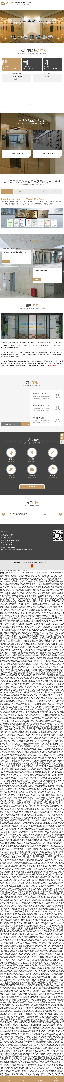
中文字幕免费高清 (45, 615)
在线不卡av (16, 677)
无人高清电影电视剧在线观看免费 (54, 987)
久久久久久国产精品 (25, 669)
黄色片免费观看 (55, 586)
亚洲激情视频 (3, 794)
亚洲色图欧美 (12, 681)
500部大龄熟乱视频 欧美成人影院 (12, 643)
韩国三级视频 (25, 1065)
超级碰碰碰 (7, 871)
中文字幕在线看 (12, 632)
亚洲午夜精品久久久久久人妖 (25, 609)
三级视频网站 (7, 618)
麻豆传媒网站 (30, 984)
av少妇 (42, 715)
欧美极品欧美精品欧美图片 (27, 575)
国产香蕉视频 (40, 803)
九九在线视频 (24, 1050)
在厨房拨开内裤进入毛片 (55, 979)
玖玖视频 (14, 1059)
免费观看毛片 (15, 809)
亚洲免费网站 (33, 931)
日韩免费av (31, 1011)
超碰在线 (27, 680)
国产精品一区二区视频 (48, 771)
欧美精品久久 (41, 709)
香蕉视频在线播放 (49, 669)
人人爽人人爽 (26, 641)
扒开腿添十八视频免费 (32, 601)
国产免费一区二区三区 (23, 780)
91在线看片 (40, 763)
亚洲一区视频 (27, 1062)
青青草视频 (51, 734)
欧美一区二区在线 (19, 603)
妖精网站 (42, 694)
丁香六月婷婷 (19, 703)
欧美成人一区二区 (6, 709)
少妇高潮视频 (42, 732)
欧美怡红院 (40, 745)
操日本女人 (39, 677)
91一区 (20, 752)
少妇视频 (8, 780)
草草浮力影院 (13, 694)
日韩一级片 (32, 649)
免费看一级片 (28, 837)
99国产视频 (34, 712)
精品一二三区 (53, 854)
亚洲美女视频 (3, 714)
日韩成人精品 (3, 621)
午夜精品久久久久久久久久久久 (28, 598)
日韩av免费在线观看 (44, 936)
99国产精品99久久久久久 (29, 643)
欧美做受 (36, 765)
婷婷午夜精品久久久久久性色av (48, 638)
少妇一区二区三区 (33, 1010)
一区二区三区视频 (43, 825)
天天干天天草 (23, 581)
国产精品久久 (50, 777)
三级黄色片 (16, 779)
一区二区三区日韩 (35, 916)
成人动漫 (12, 917)
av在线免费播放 (32, 631)
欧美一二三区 (40, 1072)
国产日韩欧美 (36, 672)
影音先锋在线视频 (32, 745)
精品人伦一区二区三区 (36, 627)
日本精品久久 (16, 853)
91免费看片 (29, 624)
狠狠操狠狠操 (21, 590)
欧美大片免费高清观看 (48, 590)
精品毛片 (18, 626)
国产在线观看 (21, 1052)
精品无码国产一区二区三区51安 (13, 854)
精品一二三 (39, 686)
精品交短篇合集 (13, 783)
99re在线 (46, 763)
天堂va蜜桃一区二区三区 (42, 647)
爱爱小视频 (9, 956)
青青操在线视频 (52, 631)
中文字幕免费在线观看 (6, 853)
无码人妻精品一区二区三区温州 (41, 944)
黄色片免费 (46, 834)
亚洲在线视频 (51, 779)
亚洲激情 (38, 939)
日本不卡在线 (36, 618)
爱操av (29, 606)
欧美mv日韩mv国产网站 (13, 822)
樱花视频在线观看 (49, 964)
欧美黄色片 (54, 1035)
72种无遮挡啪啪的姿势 (42, 1053)
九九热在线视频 (19, 720)
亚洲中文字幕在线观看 (16, 928)
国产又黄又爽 (59, 910)
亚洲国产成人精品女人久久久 (40, 1038)
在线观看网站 (13, 768)
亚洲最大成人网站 (21, 905)
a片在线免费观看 (24, 940)
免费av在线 (59, 799)
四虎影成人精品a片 (24, 627)
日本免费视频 (58, 934)
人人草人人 (3, 597)
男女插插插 (51, 587)
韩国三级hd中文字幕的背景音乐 (36, 581)
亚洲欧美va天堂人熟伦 (52, 717)
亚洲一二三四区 (36, 1035)
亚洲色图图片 (20, 961)
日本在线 (13, 908)
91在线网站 (34, 734)
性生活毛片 (19, 1073)
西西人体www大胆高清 (17, 1036)
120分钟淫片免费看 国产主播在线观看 (31, 737)
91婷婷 (57, 862)
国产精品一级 (40, 681)
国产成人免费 (56, 1070)
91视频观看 (21, 837)
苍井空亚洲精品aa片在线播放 (14, 640)
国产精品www (37, 698)
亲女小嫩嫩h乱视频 (51, 1008)
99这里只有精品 (18, 686)
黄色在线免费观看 (14, 828)
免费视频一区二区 (20, 911)
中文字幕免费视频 (14, 578)
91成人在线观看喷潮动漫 (26, 748)
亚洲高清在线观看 (26, 862)
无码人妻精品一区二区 (14, 743)
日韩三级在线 (55, 575)
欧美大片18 (37, 759)
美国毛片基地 (43, 609)
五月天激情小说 (35, 694)
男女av (43, 887)
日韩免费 (32, 752)
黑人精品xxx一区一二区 (27, 1024)
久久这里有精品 (15, 586)
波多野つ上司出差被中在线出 (50, 725)
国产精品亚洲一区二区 (29, 583)
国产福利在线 (34, 732)
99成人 (10, 677)
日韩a (19, 833)
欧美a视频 (23, 822)
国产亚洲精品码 (14, 615)
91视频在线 (60, 1045)
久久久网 (23, 1035)
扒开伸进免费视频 (42, 631)
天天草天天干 (19, 638)
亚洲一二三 (29, 1042)
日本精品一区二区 (5, 908)
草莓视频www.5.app (47, 769)
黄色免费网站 (5, 788)
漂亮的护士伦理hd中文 (23, 768)
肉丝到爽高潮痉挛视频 (49, 911)
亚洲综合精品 (19, 660)
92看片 (18, 737)
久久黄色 (56, 820)
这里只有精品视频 (7, 868)
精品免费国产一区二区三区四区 (41, 664)
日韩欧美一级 (12, 950)
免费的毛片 (23, 934)
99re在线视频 (30, 1047)
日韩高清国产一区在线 (20, 771)
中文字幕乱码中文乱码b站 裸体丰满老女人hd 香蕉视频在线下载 (28, 683)
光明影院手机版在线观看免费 (30, 640)
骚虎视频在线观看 (22, 819)
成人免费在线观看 (28, 765)
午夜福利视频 (15, 803)
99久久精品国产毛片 (40, 984)
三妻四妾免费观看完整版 (40, 1015)
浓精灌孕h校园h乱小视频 (55, 850)
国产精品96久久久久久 (6, 836)
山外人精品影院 (49, 729)
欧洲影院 (39, 874)
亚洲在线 (13, 663)
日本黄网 (12, 754)
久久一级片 (21, 680)
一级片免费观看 (30, 1002)
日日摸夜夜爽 (15, 581)
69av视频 (26, 817)
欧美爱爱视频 (21, 880)
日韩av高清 (9, 933)
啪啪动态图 (59, 907)
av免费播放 (28, 681)
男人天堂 (34, 709)
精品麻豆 (50, 879)
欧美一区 (49, 1052)
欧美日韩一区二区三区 (24, 820)
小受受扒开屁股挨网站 (6, 900)
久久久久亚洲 (35, 678)
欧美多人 (22, 615)
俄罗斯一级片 (30, 934)
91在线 (50, 768)
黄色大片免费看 (21, 914)
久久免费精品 (13, 988)
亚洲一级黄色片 (8, 1072)
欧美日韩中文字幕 (55, 1039)
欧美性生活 (60, 654)
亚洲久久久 (27, 868)
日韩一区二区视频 (32, 675)
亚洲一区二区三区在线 (23, 973)
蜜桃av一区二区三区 (29, 775)
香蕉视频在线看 (27, 664)
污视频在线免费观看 (5, 809)
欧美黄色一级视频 (32, 589)
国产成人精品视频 (16, 651)
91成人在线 (10, 597)
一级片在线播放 (23, 677)
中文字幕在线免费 (32, 726)
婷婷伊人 (4, 797)
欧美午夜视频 (29, 967)
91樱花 (42, 792)
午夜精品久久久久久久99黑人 (42, 860)
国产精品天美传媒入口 (23, 634)
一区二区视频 (32, 962)
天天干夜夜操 (42, 885)
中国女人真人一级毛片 (42, 718)
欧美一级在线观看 (24, 580)
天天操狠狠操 (48, 937)
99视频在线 (52, 640)
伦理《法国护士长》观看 (11, 834)
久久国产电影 (21, 635)
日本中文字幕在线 (47, 848)
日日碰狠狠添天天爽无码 (53, 735)
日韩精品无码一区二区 (32, 1067)
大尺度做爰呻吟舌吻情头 (29, 1056)
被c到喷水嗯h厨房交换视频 (48, 751)
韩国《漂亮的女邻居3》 (25, 811)
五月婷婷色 (25, 937)
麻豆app (49, 928)
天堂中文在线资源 (42, 626)
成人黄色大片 (44, 965)
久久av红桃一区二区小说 (15, 751)
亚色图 (2, 897)
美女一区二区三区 (33, 671)
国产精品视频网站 (56, 728)
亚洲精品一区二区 (45, 766)
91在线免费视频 (35, 743)
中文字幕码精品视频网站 (17, 848)
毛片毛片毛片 (51, 1068)
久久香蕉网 (41, 1039)
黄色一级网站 (34, 680)
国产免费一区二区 (46, 607)
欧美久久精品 (41, 589)
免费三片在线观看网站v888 (12, 843)
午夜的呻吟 (28, 615)
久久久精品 (31, 833)
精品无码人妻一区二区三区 (40, 577)
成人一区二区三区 (48, 635)
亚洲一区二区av (27, 976)
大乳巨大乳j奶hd (53, 866)
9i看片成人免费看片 (22, 802)
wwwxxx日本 (60, 772)
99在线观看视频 (9, 735)
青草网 (41, 714)
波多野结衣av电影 (27, 991)
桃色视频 (16, 968)
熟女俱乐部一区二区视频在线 (21, 836)
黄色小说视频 (28, 661)
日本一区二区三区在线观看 (37, 1013)
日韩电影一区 (3, 772)
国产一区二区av (48, 703)
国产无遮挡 (31, 903)
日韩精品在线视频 (21, 908)
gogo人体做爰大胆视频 (35, 834)
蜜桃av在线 (10, 825)
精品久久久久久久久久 (33, 688)
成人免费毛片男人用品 (42, 620)
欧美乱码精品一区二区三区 (10, 627)
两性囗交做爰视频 (35, 940)
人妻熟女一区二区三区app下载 (36, 1070)
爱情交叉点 (56, 883)
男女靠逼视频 (18, 587)
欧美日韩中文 (20, 760)
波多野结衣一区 (31, 1044)
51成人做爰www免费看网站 (34, 822)
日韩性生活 (46, 945)
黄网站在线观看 (9, 897)
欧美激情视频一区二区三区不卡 (29, 684)
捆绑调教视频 (38, 785)
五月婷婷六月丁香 (25, 610)
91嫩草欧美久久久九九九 (40, 930)
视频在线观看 (9, 695)
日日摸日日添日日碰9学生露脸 (18, 1064)
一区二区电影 (23, 1044)
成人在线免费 (52, 871)
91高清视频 (31, 785)
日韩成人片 (13, 635)
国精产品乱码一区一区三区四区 (45, 597)
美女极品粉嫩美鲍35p (27, 621)
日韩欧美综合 (45, 580)
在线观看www (35, 1027)
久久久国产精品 (19, 1068)
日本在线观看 (9, 974)
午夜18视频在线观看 (27, 759)
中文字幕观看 (7, 970)
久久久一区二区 (57, 732)
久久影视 (43, 777)
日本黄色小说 (19, 717)
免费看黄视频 (4, 708)
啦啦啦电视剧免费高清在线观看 (49, 759)
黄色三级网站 (24, 951)
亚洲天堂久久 (28, 800)
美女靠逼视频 (40, 1059)
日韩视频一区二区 (58, 743)
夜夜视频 (7, 1007)
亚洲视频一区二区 (54, 612)
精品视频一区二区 (41, 914)
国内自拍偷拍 (16, 840)
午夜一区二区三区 (30, 1052)
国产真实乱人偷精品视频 (11, 595)
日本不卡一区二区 (58, 695)
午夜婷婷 (34, 606)
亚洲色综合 (32, 658)
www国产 (18, 1070)
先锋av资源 (13, 666)
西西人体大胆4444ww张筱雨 (34, 950)
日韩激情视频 (13, 896)
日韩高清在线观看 (51, 893)
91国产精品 (51, 577)
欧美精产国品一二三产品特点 (55, 1027)
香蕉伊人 (7, 754)
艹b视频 (2, 802)
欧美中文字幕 (25, 626)
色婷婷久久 (36, 794)
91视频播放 (39, 786)
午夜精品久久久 (46, 617)
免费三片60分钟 (41, 735)
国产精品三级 (52, 677)
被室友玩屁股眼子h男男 (15, 701)
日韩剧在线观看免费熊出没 (17, 944)
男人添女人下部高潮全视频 (12, 934)
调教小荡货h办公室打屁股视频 (10, 925)
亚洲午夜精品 (10, 638)
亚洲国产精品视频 (13, 580)
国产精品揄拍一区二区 (40, 994)
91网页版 (30, 930)
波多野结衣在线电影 (55, 674)
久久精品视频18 (26, 678)
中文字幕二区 (58, 683)
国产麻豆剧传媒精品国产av (41, 826)
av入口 (55, 760)
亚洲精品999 (53, 746)
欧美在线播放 (10, 927)
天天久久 (51, 742)
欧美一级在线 (45, 831)
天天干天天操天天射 (57, 595)
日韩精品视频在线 (5, 644)
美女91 (41, 680)
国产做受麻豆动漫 (43, 671)
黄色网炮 (14, 634)
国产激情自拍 (36, 624)
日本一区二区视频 (30, 632)
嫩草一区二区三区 (58, 643)
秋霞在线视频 (26, 751)
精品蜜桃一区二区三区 (39, 907)
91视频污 (16, 669)
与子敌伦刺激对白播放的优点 (31, 714)
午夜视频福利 (45, 1025)
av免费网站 (40, 840)
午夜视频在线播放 (18, 805)
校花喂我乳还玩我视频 (35, 788)
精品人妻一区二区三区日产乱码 (51, 646)
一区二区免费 (49, 775)
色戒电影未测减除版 (30, 720)
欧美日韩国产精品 (9, 584)
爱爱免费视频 (58, 587)
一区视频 (59, 897)
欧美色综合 (30, 695)
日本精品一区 (54, 762)
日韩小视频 (32, 600)
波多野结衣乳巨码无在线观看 (43, 658)
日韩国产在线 (14, 831)
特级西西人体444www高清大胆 (42, 748)
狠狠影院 (23, 936)
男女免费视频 (51, 930)
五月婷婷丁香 (48, 877)
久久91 (49, 621)
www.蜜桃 (4, 594)
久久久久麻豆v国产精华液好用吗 (40, 701)
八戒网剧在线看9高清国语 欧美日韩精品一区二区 (49, 691)
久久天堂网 (8, 883)
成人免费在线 (44, 850)
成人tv (42, 806)
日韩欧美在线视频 (31, 769)
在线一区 (21, 783)
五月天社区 (13, 624)
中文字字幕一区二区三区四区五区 (48, 797)
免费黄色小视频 (54, 961)
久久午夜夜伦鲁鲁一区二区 (50, 780)
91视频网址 (29, 1075)
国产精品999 (55, 621)
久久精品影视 (49, 974)
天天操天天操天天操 (45, 940)
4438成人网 (32, 620)
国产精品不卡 (60, 620)
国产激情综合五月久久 (44, 880)
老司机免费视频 (49, 806)
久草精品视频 (15, 746)
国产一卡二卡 (8, 910)
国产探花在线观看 (9, 757)
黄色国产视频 (7, 712)
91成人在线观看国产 (58, 996)
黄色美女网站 (59, 971)
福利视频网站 (60, 917)
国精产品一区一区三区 (15, 937)
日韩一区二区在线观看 (43, 817)
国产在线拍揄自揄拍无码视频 (11, 1001)
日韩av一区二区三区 (13, 598)
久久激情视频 (43, 920)
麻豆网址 (7, 1056)
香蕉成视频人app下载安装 (35, 1064)
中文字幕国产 (56, 649)
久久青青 (25, 903)
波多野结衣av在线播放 (40, 755)
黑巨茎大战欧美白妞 (21, 671)
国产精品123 (29, 623)
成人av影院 (31, 578)
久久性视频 (21, 796)
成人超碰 (41, 601)
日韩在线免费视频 (49, 689)
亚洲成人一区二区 (11, 737)
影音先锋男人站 (12, 594)
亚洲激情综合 (17, 597)
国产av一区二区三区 (11, 590)
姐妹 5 (1, 856)
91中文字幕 (23, 809)
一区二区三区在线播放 (11, 993)
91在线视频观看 (12, 609)
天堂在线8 (43, 717)
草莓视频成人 (23, 578)
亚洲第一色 (12, 800)
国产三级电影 (24, 617)
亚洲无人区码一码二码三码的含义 (27, 674)
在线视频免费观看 (33, 584)
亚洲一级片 (36, 1055)
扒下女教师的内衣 (9, 1067)
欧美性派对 (23, 843)
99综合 (31, 580)
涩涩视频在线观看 (27, 887)
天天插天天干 (59, 738)
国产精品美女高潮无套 (57, 994)
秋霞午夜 (20, 709)
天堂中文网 (8, 581)
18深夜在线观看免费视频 (44, 823)
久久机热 (44, 621)
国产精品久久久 (30, 668)
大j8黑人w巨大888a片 (58, 877)
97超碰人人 (25, 651)
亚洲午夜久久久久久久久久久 (46, 700)
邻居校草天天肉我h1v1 (56, 664)
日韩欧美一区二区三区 (9, 589)
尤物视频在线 (40, 982)
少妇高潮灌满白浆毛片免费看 (10, 658)
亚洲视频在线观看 (58, 834)
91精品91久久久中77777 (33, 697)
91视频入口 (17, 684)
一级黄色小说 (13, 819)
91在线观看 (36, 638)
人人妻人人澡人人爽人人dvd (26, 987)
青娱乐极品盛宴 (22, 816)
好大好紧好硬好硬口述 (16, 1056)
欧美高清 (28, 1027)
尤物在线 (35, 800)
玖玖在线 (54, 1064)
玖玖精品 (38, 1025)
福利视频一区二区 (26, 712)
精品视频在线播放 (40, 903)
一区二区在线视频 (28, 954)
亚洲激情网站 (48, 749)
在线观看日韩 (39, 1033)
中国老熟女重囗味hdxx (37, 933)
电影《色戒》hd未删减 (57, 836)
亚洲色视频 (19, 765)
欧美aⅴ (7, 816)
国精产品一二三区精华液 (29, 1059)
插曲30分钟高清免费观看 (11, 811)
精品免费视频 (57, 688)
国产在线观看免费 (57, 851)
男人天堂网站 (58, 700)
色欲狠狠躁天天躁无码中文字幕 (30, 587)
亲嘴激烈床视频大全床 (43, 604)
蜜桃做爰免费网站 (36, 953)
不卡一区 (32, 1065)
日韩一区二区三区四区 (29, 728)
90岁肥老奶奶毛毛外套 (37, 669)
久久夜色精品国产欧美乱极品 (26, 985)
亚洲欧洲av (18, 762)
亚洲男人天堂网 (13, 708)
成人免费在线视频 (6, 586)
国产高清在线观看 (54, 945)
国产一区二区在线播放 (49, 632)
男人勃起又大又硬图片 (34, 766)
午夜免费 (52, 796)
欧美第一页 (50, 839)
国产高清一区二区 (9, 762)
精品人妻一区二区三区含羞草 (39, 779)
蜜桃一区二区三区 (28, 723)
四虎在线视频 (42, 845)
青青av (19, 1065)
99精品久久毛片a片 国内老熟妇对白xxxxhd (22, 740)
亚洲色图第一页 (53, 802)
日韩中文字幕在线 (39, 695)
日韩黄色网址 (50, 603)
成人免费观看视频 (52, 1010)
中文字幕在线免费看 (51, 865)
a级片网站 (47, 970)
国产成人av (59, 1058)
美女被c (30, 857)
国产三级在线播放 (36, 913)
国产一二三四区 (39, 859)
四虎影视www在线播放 (44, 584)
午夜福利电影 (28, 577)
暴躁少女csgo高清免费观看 (49, 654)
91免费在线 (14, 837)
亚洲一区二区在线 (31, 910)
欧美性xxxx (30, 586)
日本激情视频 (9, 698)
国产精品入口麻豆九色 (32, 880)
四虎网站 (25, 979)
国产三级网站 (55, 657)
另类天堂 (58, 908)
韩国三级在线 (59, 771)
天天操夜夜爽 (15, 970)
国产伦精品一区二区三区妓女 (11, 940)
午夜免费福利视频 (5, 740)
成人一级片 (55, 684)
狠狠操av (17, 877)
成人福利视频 (37, 580)
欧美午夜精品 (24, 840)
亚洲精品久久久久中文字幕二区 (47, 917)
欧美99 (39, 751)
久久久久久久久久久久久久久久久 (13, 856)
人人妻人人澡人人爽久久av (47, 799)
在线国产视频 (21, 632)
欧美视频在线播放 (12, 607)
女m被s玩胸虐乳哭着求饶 (15, 614)
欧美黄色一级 (14, 902)
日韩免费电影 (22, 697)
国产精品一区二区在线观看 (47, 1055)
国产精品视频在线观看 (49, 655)
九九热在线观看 (31, 718)
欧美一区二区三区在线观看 (29, 597)
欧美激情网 (20, 957)
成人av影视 (16, 612)
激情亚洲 (4, 743)
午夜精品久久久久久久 (12, 728)
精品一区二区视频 (40, 996)
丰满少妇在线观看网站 (25, 948)
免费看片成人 (7, 654)
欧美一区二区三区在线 (54, 668)
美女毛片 (2, 590)
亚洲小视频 (48, 684)
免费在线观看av (39, 772)
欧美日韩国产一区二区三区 (35, 657)
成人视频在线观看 (55, 647)
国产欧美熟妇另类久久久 (41, 934)
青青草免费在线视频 (42, 871)
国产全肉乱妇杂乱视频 (41, 853)
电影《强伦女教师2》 (44, 594)
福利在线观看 (35, 595)
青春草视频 (4, 985)
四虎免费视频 (33, 634)
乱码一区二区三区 (19, 577)
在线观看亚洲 (10, 945)
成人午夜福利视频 (59, 694)
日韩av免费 (32, 812)
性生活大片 (58, 922)
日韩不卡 (44, 740)
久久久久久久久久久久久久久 (28, 803)
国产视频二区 (29, 1015)
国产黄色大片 (42, 905)
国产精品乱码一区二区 (31, 594)
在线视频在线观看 (43, 742)
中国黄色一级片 (50, 581)
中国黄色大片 (20, 700)
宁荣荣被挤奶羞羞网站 (36, 945)
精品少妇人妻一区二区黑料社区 (19, 777)
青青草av (23, 1042)
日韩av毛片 (40, 675)
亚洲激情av (23, 984)
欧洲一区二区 (43, 663)
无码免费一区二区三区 (45, 925)
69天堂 (50, 825)
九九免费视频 (53, 826)
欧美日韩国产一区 (48, 686)
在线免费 (17, 706)
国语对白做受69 (54, 726)
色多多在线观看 (26, 917)
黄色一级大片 (59, 708)
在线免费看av (4, 680)
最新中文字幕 (11, 720)
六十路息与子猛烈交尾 (37, 746)
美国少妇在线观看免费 (42, 1030)
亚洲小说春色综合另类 (14, 621)
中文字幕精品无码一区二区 (34, 754)
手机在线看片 (41, 634)
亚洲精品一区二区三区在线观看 (47, 660)
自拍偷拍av (25, 629)
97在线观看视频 (35, 705)
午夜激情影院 (3, 731)
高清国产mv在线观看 (35, 725)
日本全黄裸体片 (38, 1075)
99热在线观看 (33, 1050)
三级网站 (59, 698)
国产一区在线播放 (15, 862)
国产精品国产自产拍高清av (37, 808)
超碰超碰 (22, 722)
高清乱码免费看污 (48, 680)
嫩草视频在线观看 (37, 757)
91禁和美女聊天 (36, 1036)
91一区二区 (26, 711)
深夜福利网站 (46, 988)
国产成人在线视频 (41, 1002)
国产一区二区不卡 (34, 663)
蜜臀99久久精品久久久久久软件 (39, 768)
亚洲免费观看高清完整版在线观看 (11, 1022)
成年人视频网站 (23, 637)
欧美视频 (20, 1039)
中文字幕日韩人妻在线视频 (24, 607)
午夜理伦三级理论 (55, 580)
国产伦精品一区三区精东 (21, 812)
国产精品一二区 (12, 1015)
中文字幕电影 (8, 623)
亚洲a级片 (53, 829)
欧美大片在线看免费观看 (19, 718)
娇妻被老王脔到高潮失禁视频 (15, 846)
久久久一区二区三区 (39, 1018)
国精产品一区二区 (8, 684)
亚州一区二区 (35, 862)
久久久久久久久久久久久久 (49, 698)
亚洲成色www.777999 (39, 1007)
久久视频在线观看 (57, 757)
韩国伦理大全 (25, 974)
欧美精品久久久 (15, 712)
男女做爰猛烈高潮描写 (47, 618)
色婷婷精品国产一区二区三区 (45, 863)
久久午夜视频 (43, 819)
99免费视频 (5, 874)
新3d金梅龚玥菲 (9, 951)
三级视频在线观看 (45, 575)
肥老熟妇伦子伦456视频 (33, 809)
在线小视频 (48, 595)
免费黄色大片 (10, 924)
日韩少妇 (3, 942)
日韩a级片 (10, 962)
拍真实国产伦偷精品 (19, 1027)
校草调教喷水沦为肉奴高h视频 (23, 1038)
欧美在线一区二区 (51, 905)
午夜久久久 (12, 726)
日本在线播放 (23, 612)
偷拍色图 (7, 655)
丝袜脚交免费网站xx (25, 779)
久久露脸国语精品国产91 (18, 672)
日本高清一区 (37, 661)
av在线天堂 (58, 1068)
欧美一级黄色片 (21, 688)
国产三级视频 (8, 779)
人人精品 (50, 740)
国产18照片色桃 (56, 617)
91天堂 (11, 603)
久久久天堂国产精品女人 (24, 789)
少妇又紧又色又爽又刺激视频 (23, 953)
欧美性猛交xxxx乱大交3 (6, 738)
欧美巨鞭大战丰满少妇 (16, 644)
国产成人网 (26, 1073)
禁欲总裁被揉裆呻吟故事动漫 (42, 586)
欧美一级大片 (50, 914)
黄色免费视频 (37, 621)
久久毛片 (44, 913)
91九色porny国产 (23, 658)
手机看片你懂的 (13, 680)
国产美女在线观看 (9, 631)
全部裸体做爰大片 (48, 786)
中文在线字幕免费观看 (39, 623)
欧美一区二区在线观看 (43, 796)
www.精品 (14, 692)
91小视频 (59, 751)
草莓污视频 (55, 731)
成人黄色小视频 (13, 865)
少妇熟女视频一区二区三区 (51, 723)
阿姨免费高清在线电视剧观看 (55, 692)
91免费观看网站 (12, 1061)
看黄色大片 (52, 701)
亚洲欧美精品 (52, 1038)
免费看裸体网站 (39, 578)
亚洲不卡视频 (60, 1038)
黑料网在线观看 (39, 985)
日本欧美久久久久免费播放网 (16, 715)
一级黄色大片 (55, 765)
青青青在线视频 (9, 870)
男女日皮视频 (16, 860)
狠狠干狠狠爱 (7, 663)
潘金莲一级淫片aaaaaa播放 (34, 592)
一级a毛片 (22, 910)
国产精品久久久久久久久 (6, 745)
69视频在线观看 (14, 1016)
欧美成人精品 (56, 658)
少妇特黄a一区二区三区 (42, 583)
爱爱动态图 (40, 703)
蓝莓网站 (38, 649)
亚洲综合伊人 (11, 675)
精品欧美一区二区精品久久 (14, 885)
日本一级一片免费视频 (42, 629)
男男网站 (10, 606)
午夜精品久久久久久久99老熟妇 (30, 762)
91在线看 (23, 592)
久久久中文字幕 (56, 928)
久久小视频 (48, 887)
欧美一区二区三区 (56, 860)
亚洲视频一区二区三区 (50, 745)
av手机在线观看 (14, 575)
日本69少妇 (48, 731)
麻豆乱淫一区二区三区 (9, 1005)
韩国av (37, 1068)
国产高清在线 (10, 759)
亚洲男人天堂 (16, 1047)
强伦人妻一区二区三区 (50, 601)
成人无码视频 (21, 594)
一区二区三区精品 (37, 646)
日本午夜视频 (17, 991)
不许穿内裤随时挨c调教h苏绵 (14, 641)
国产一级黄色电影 (28, 755)
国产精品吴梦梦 (7, 600)
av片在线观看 (37, 740)
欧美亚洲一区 (49, 637)
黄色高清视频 (44, 854)
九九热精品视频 (27, 638)
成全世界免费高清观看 (24, 1061)
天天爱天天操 (48, 681)
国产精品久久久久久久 (8, 877)
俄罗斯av (46, 675)
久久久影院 (43, 603)
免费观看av (33, 751)
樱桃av (48, 902)
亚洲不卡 (36, 609)
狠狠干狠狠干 (50, 683)
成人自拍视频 (29, 698)
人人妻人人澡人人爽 (58, 678)
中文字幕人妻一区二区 (24, 902)
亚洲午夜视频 (18, 714)
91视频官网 (49, 857)
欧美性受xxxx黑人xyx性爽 (13, 610)
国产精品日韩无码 (12, 890)
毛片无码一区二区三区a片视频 (43, 876)
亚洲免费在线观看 (50, 715)
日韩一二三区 (51, 609)
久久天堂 (47, 746)
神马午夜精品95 (27, 927)
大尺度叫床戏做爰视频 (23, 993)
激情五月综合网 (55, 999)
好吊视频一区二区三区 (25, 595)
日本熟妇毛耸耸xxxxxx (55, 782)
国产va (12, 812)
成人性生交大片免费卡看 (52, 666)
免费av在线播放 (41, 606)
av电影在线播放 (24, 620)
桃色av (20, 728)
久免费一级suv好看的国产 (27, 828)
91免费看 (31, 853)
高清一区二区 (34, 742)
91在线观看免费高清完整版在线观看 (47, 894)
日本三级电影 (16, 863)
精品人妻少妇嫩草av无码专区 (27, 876)
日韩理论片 (18, 959)
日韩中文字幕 (50, 634)
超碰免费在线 (48, 720)
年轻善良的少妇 (40, 637)
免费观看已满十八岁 (6, 766)
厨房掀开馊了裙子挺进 (43, 674)
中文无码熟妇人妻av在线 (51, 803)
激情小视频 (56, 885)
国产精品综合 (58, 990)
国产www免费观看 (11, 700)
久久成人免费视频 (48, 614)
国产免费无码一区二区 (53, 920)
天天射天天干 (20, 800)
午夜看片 (19, 1059)
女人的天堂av (40, 729)
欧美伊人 (34, 948)
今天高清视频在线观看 (20, 745)
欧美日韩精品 (48, 1070)
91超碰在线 (13, 791)
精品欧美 (46, 985)
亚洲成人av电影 (18, 731)
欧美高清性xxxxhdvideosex (31, 957)
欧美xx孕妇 (39, 632)
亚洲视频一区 (16, 691)
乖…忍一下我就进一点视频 (15, 797)
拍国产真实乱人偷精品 (32, 936)
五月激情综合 (6, 615)
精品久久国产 (27, 1039)
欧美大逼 (51, 934)
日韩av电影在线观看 (16, 655)
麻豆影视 (55, 681)
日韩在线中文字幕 (27, 854)
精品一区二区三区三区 (19, 668)
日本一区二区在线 (53, 819)
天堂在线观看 (33, 783)
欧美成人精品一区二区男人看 (42, 652)
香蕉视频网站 (27, 709)
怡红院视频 (36, 603)
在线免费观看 (54, 873)
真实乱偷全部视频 (12, 880)
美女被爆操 (10, 1031)
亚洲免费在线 (3, 697)
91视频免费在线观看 (11, 796)
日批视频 (58, 660)
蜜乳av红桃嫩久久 (30, 635)
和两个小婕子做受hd (22, 663)
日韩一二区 (55, 998)
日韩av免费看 (18, 927)
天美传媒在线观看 (25, 742)
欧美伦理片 (43, 705)
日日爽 (11, 1058)
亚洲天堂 (18, 826)
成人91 (4, 626)
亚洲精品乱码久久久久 (37, 614)
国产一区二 (49, 996)
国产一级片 (24, 691)
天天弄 (13, 732)
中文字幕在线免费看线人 (49, 708)
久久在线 (24, 1070)
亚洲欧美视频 (60, 677)
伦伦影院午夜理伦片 (14, 592)
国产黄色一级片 (4, 865)
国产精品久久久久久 (6, 879)
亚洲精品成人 (22, 1002)
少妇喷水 (2, 695)
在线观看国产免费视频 (14, 823)
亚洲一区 (56, 697)
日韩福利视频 (13, 788)
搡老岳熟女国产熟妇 (13, 748)
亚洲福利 (61, 765)
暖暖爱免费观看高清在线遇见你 (52, 714)
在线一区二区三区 (19, 851)
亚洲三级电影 (26, 701)
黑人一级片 (17, 735)
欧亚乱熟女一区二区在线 (9, 760)
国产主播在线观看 (49, 578)
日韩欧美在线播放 (50, 1018)
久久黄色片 (32, 677)
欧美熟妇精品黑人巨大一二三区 (41, 837)
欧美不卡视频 (45, 661)
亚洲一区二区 (48, 643)
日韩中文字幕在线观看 (50, 890)
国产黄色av (32, 629)
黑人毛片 (58, 968)
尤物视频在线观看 (8, 771)
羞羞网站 (50, 1004)
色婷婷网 (31, 652)
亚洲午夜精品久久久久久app (33, 791)
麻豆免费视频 (52, 897)
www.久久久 (44, 978)
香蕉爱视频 (23, 586)
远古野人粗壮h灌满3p (41, 668)
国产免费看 (18, 759)
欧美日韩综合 (21, 967)
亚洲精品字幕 (36, 607)
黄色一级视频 (6, 812)
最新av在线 (10, 1075)
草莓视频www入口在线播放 (12, 722)
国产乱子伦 (16, 910)
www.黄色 (49, 732)
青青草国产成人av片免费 (17, 661)
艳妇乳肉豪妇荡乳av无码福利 (40, 612)
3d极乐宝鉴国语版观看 (17, 654)
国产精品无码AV (4, 694)
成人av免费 (32, 1053)
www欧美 (27, 708)
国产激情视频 (18, 647)
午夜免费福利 (23, 738)
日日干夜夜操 (21, 601)
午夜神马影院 (3, 950)
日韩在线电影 (10, 689)
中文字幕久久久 (26, 885)
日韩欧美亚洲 (14, 786)
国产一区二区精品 (21, 950)
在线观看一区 (16, 879)
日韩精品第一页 (9, 649)
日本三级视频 (23, 695)
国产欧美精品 (8, 612)
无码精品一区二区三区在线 (43, 728)
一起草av (15, 900)
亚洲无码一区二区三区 (12, 876)
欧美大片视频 (10, 954)
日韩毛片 (2, 640)
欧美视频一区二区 (13, 697)
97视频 (39, 708)
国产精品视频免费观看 (38, 811)
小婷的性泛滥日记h (24, 1021)
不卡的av (14, 857)
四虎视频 (53, 1062)
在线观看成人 (28, 760)
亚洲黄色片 (38, 961)
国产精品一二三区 (44, 762)
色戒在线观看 (36, 831)
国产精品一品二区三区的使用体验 (35, 722)
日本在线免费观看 (28, 644)
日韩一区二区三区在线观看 (48, 672)
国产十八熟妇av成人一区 (13, 652)
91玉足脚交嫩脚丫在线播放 (22, 808)
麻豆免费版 (39, 635)
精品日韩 (46, 802)
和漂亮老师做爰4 (37, 848)
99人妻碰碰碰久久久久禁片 (15, 583)
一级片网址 (12, 1070)
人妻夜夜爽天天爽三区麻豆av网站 (50, 624)
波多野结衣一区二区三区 (7, 808)
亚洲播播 (34, 873)
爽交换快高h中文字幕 (33, 843)
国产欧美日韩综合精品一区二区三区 (29, 1001)
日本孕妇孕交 (28, 603)
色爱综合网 (6, 944)
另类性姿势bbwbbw (10, 842)
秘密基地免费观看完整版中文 (21, 725)
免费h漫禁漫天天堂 (29, 899)
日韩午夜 (42, 789)
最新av (16, 723)
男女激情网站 (58, 785)
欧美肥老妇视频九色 (19, 893)
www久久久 (12, 729)
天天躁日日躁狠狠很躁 (19, 792)
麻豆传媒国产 (53, 788)
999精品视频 (39, 600)
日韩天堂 (52, 604)
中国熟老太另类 (58, 740)
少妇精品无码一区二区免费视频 (53, 589)
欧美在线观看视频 (21, 726)
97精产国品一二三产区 (30, 703)
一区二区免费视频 (51, 623)
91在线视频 (37, 954)
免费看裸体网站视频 (7, 893)
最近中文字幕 (6, 902)
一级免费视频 (15, 871)
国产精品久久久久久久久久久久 (21, 916)
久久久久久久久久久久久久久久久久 (26, 729)
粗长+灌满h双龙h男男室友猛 (35, 890)
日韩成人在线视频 (54, 718)
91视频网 (48, 836)
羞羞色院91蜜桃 (10, 626)
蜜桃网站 (15, 820)
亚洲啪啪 (2, 786)
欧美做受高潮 (45, 991)
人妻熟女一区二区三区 (11, 789)
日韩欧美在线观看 (16, 763)
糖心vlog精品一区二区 (16, 817)
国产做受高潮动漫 (12, 601)
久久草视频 (41, 883)
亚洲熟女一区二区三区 (50, 772)
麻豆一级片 (17, 774)
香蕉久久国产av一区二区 (56, 896)
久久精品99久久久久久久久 (21, 649)
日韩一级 (4, 882)
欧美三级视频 (35, 920)
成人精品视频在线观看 (21, 657)
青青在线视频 (40, 643)
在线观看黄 (11, 714)
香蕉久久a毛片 (20, 866)
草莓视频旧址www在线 (57, 766)
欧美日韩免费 (50, 924)
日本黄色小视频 (36, 978)
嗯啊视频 (44, 677)
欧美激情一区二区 (21, 589)
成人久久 (32, 1068)
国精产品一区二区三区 (13, 742)
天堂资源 (35, 797)
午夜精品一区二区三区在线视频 (50, 754)
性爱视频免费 (33, 626)
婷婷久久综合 (32, 617)
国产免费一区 (50, 755)
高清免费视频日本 (46, 649)
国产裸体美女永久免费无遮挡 (19, 785)
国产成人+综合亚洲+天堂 (25, 618)
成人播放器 (54, 837)
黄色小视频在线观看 (20, 924)
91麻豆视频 (34, 708)
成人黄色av (33, 666)
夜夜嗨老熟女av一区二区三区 (29, 735)
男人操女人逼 (7, 683)
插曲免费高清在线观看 (47, 760)
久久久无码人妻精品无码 (6, 851)
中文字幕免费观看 (12, 919)
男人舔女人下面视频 (41, 752)
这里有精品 (26, 856)
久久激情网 (47, 1073)
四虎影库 (16, 1041)
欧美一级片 (56, 1024)
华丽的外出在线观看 (42, 897)
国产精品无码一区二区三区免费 (28, 604)
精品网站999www (15, 939)
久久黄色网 (6, 831)
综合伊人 (10, 731)
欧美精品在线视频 (27, 799)
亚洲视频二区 (34, 971)
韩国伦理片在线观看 (47, 592)
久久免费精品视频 (58, 899)
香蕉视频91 (51, 853)
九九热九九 (34, 782)
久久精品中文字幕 (29, 961)
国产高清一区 (50, 922)
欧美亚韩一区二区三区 (21, 631)
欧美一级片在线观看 (12, 931)
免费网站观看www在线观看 (50, 627)
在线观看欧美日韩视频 (24, 666)
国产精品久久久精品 (35, 641)
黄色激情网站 (21, 624)
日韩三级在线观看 (40, 775)
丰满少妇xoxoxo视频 (43, 598)
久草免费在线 (43, 587)
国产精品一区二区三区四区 (35, 706)
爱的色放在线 (25, 652)
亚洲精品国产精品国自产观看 (33, 590)
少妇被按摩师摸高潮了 (46, 743)
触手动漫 (42, 595)
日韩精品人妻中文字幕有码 (8, 998)
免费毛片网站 (42, 1010)
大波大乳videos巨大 (27, 1007)
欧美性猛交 (46, 1061)
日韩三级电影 (12, 734)
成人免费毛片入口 (53, 712)
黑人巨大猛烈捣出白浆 (39, 857)
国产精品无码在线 (5, 575)
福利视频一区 (41, 666)
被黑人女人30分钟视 (32, 845)
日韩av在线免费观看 (12, 674)
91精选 (11, 1011)
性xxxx (5, 846)
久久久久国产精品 (11, 671)
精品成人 (39, 617)
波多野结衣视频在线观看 (56, 675)
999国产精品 (53, 944)
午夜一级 (35, 905)
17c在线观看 (32, 651)
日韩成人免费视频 (7, 863)
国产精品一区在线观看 (20, 814)
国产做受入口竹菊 (5, 666)
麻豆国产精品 (27, 922)
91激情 (29, 612)
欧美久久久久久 (51, 663)
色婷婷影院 (60, 638)
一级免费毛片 (54, 615)
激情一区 (49, 984)
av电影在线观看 (39, 877)
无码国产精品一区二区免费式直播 (15, 907)
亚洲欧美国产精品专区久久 (47, 862)
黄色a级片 (30, 865)
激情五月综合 (52, 626)
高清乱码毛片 (35, 820)
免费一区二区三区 (18, 979)
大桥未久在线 (47, 600)
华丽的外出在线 (37, 654)
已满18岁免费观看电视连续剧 (23, 757)
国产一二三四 (29, 866)
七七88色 (16, 695)
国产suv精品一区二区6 (37, 1062)
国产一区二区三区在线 (49, 874)
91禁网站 (52, 598)
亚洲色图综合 (10, 888)
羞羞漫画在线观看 (21, 754)
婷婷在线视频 (7, 672)
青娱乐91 (16, 738)
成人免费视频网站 (20, 689)
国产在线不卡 (49, 942)
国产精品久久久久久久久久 (29, 763)
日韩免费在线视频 (47, 973)
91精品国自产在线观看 (8, 660)
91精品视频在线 (42, 712)
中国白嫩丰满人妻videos (46, 688)
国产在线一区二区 (37, 655)
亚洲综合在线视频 (40, 836)
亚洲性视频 (3, 742)
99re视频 (8, 777)
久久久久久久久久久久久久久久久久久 (53, 1075)
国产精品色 (54, 607)
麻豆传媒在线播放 (23, 1053)
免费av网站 (12, 717)
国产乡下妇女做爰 (12, 1065)
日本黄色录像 (31, 637)
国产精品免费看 (46, 1005)
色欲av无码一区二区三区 (15, 794)
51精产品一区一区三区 (53, 651)
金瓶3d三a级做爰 (5, 837)
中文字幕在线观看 (8, 669)
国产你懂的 (42, 684)
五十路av (17, 936)
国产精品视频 (3, 711)
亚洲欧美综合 (20, 681)
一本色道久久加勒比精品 (53, 606)
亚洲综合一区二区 (59, 680)
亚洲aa (55, 637)
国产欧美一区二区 (50, 907)
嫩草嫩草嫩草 (56, 749)
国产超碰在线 (35, 917)
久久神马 (9, 1047)
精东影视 (2, 974)
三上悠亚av (26, 945)
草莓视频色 (57, 635)
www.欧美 (13, 646)
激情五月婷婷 (46, 953)
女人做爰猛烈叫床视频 (37, 919)
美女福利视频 (26, 614)
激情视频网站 (35, 615)
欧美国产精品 (58, 603)
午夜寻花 (4, 720)
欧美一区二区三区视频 (21, 584)
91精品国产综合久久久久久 (24, 646)
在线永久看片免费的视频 (48, 1036)
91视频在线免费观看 (58, 706)
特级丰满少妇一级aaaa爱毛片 (53, 1013)
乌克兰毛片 (60, 792)
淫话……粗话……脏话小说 (39, 922)
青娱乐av (28, 823)
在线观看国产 (56, 768)
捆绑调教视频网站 (27, 655)
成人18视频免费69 (52, 644)
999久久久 (9, 725)
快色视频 (34, 823)
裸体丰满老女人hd (58, 863)
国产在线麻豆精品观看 (37, 610)
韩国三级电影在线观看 (29, 686)
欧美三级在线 (9, 664)
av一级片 (37, 575)
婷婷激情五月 (25, 853)
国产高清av (8, 634)
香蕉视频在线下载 (44, 640)
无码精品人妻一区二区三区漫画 (28, 968)
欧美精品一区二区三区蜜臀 (52, 722)
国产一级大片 (24, 706)
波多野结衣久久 (17, 887)
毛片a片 (48, 816)
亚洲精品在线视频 (24, 891)
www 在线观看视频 (54, 629)
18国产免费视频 (23, 1028)
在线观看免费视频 (28, 797)
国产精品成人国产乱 (56, 856)
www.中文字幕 (10, 1027)
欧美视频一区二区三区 (56, 948)
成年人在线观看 (25, 965)
